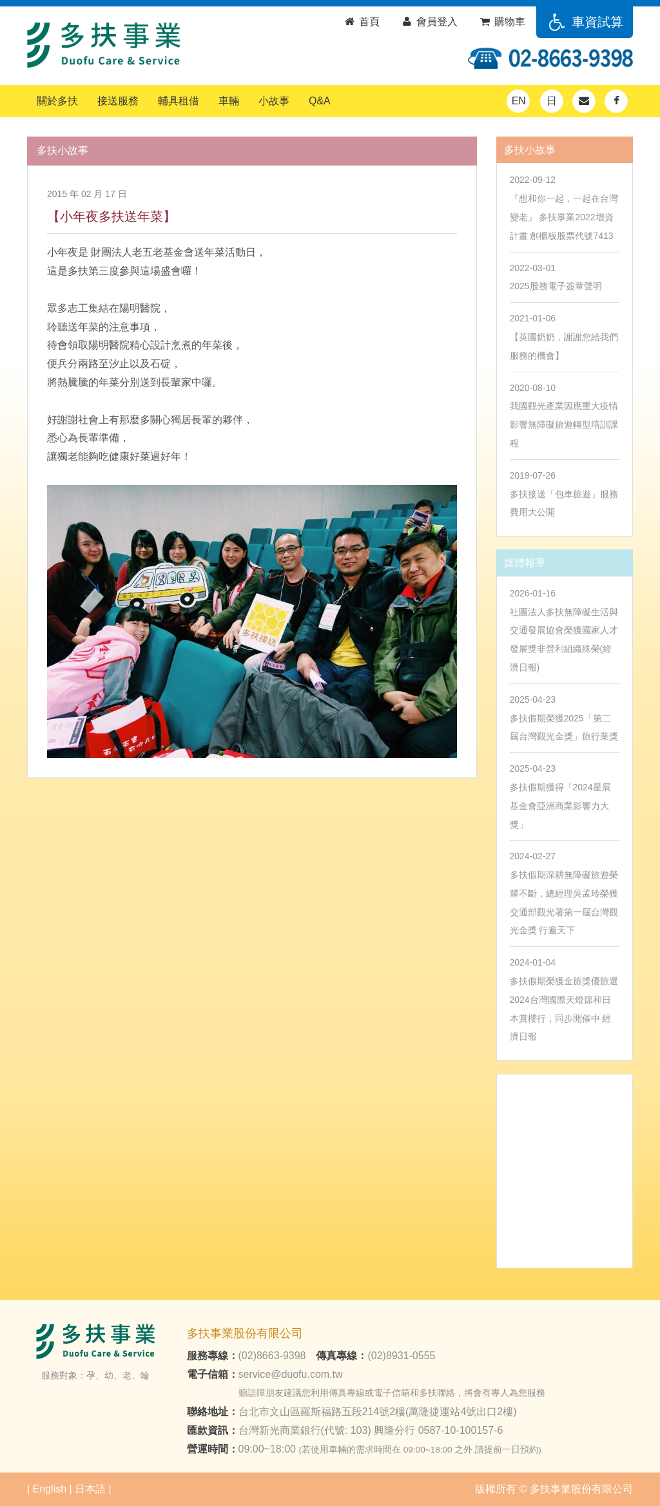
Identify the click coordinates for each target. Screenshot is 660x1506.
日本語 (90, 1488)
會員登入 (429, 21)
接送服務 (118, 100)
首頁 (361, 21)
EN (519, 100)
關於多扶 (57, 100)
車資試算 (584, 22)
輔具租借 (178, 100)
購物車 (501, 21)
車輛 (228, 100)
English (49, 1488)
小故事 (273, 100)
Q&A (320, 100)
